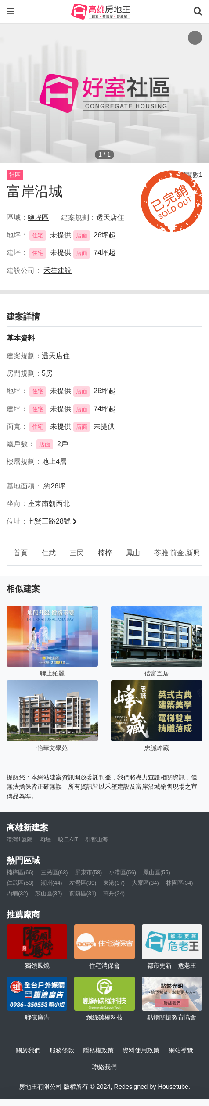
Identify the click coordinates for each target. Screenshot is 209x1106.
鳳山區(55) (156, 872)
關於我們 (28, 1050)
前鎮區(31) (83, 893)
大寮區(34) (145, 883)
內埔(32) (17, 893)
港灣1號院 (19, 839)
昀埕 (45, 839)
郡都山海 (96, 839)
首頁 (21, 553)
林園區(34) (179, 883)
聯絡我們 (104, 1066)
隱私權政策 (98, 1050)
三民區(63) (54, 872)
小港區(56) (122, 872)
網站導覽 (181, 1050)
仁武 (49, 553)
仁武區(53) (20, 883)
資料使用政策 (141, 1050)
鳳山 (133, 553)
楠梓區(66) (20, 872)
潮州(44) (51, 883)
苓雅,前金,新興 (177, 553)
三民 (77, 553)
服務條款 (62, 1050)
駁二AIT (68, 839)
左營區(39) (83, 883)
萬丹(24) (114, 893)
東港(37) (114, 883)
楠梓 (105, 553)
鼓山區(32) (48, 893)
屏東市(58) (88, 872)
